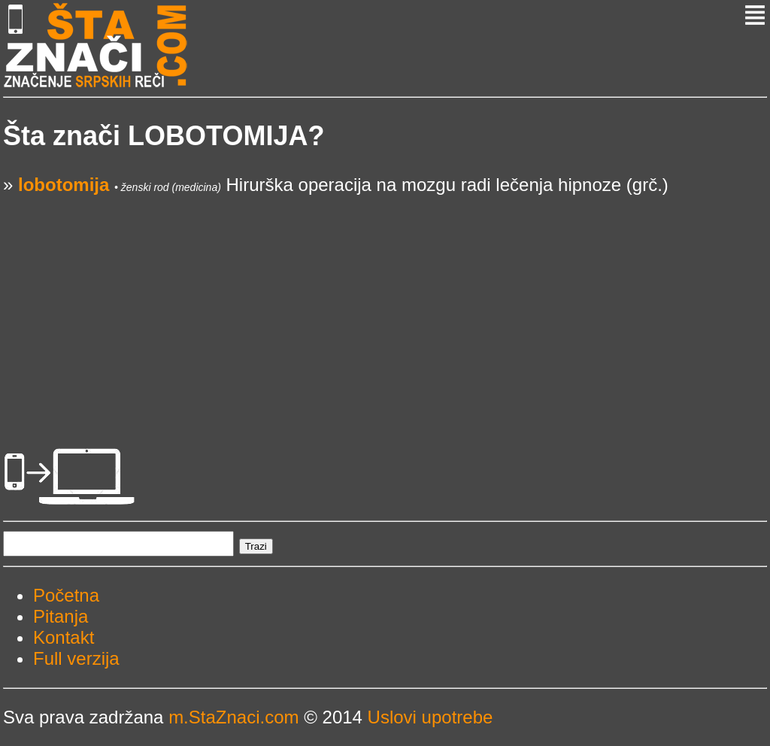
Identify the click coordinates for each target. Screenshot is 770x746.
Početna (66, 595)
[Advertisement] (385, 301)
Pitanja (60, 616)
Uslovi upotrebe (430, 717)
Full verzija (76, 658)
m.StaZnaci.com (233, 717)
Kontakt (63, 637)
